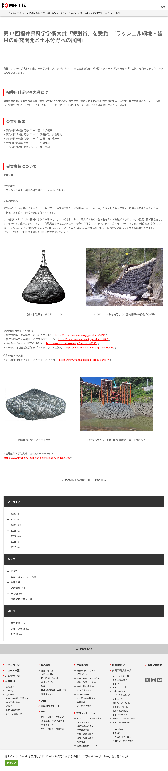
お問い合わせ (155, 665)
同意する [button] (11, 763)
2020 (13, 547)
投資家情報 (82, 665)
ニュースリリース (20, 577)
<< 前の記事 (68, 480)
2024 (13, 525)
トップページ (12, 665)
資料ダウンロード (50, 706)
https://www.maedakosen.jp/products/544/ (89, 347)
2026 (13, 514)
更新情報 (15, 588)
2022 (13, 536)
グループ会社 (18, 628)
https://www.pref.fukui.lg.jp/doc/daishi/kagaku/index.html (36, 457)
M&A (43, 711)
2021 (13, 541)
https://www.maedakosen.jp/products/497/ (84, 360)
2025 (13, 519)
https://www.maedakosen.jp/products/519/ (80, 335)
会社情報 (10, 681)
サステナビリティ (86, 713)
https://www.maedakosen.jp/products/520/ (83, 339)
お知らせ (15, 582)
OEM (43, 700)
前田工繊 (15, 623)
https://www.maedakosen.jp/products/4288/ (71, 343)
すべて (14, 571)
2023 (13, 530)
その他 (14, 593)
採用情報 (117, 665)
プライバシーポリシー (96, 756)
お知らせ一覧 (12, 676)
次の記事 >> (100, 480)
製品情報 (45, 665)
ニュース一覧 (12, 670)
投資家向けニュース (21, 599)
